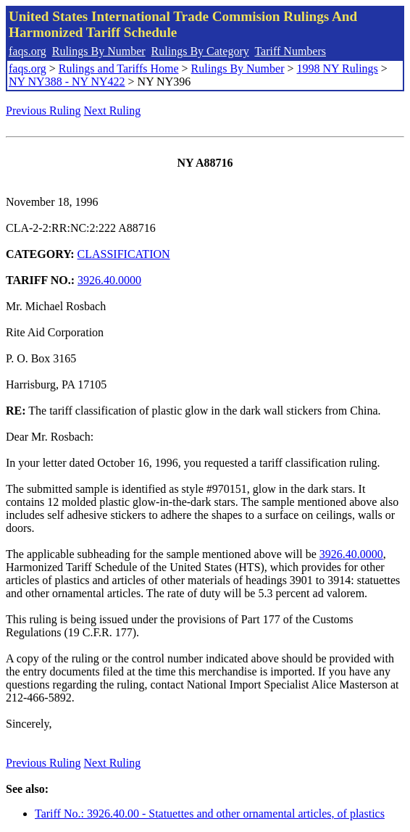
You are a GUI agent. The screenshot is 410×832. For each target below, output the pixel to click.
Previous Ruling (43, 110)
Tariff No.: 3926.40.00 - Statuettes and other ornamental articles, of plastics (210, 813)
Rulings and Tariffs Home (119, 68)
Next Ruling (112, 110)
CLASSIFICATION (124, 254)
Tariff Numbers (290, 51)
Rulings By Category (200, 51)
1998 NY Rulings (337, 68)
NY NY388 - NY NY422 (67, 81)
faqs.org (27, 51)
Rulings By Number (99, 51)
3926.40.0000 (109, 280)
